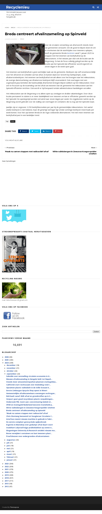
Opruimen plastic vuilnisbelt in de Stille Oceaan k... (28, 391)
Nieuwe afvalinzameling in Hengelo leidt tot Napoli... (29, 383)
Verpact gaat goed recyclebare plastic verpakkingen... (30, 403)
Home (7, 28)
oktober (10, 375)
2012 (7, 490)
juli (8, 447)
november (11, 372)
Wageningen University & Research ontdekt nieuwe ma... (31, 434)
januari (10, 464)
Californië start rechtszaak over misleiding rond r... (28, 389)
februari (10, 461)
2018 (7, 482)
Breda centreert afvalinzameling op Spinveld (25, 414)
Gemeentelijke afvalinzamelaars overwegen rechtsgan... (31, 397)
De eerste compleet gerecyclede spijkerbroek (26, 426)
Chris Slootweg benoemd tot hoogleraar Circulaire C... (29, 420)
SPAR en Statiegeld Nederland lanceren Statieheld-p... (29, 409)
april (9, 455)
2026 (7, 361)
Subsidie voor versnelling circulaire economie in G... (28, 380)
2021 (7, 473)
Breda (13, 28)
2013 (7, 487)
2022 (7, 470)
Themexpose (14, 511)
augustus (11, 444)
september (12, 377)
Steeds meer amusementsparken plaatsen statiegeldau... (31, 386)
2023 (7, 467)
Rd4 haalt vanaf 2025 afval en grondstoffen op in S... (29, 400)
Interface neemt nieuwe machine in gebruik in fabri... (29, 423)
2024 (7, 367)
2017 (7, 484)
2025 (7, 364)
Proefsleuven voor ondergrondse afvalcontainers (27, 440)
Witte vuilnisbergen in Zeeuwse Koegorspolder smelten (30, 411)
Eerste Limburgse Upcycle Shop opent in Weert (26, 394)
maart (10, 458)
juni (8, 449)
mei (8, 452)
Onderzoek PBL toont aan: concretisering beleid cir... (29, 406)
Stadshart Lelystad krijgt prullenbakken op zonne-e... (29, 431)
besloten (78, 54)
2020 (7, 476)
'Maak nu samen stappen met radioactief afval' (27, 417)
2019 (7, 479)
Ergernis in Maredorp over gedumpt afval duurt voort (29, 429)
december (11, 369)
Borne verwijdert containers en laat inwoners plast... (29, 437)
